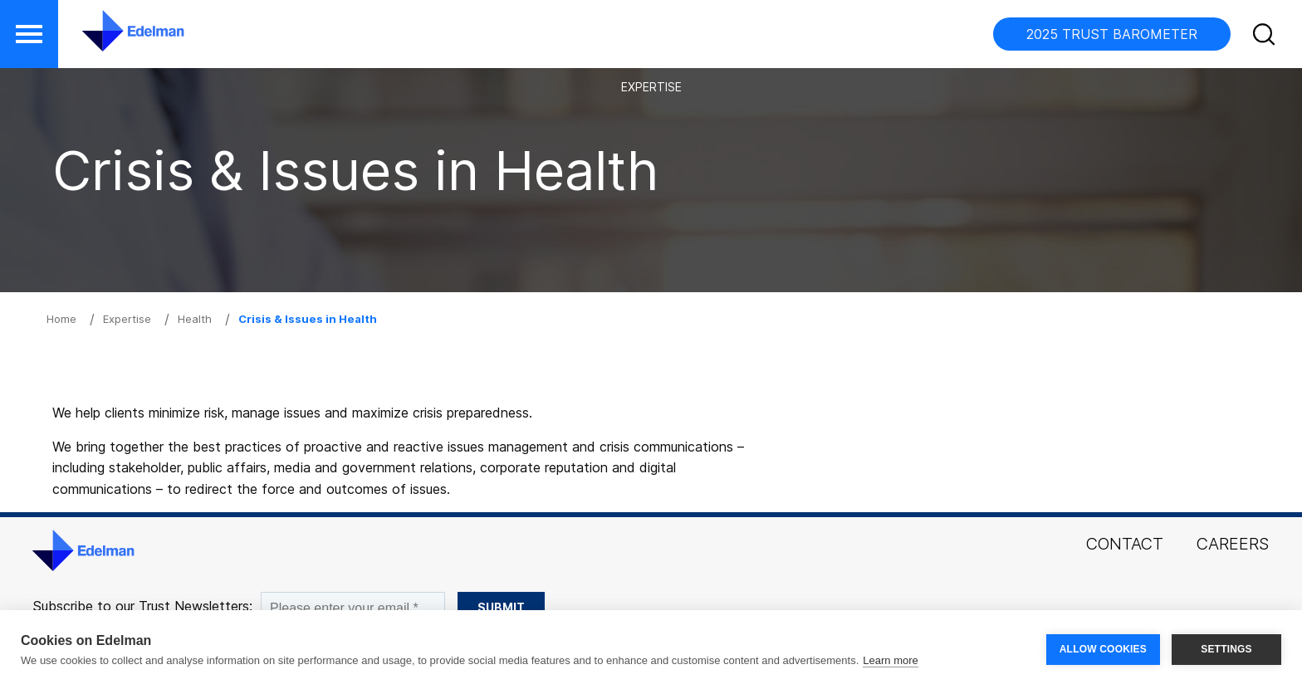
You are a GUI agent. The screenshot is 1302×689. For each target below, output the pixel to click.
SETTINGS (1226, 649)
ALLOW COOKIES (1103, 649)
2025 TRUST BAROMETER (1111, 34)
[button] (1266, 37)
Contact (1124, 544)
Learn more (890, 660)
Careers (1233, 544)
